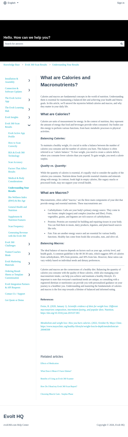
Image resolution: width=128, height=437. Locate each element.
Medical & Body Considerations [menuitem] (16, 180)
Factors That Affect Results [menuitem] (17, 170)
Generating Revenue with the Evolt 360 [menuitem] (18, 234)
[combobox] (61, 44)
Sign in (120, 3)
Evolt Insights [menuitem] (11, 117)
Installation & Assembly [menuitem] (11, 80)
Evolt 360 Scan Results (36, 64)
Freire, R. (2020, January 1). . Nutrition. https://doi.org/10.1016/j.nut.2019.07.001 (79, 309)
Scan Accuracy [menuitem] (15, 162)
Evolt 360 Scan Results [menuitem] (12, 125)
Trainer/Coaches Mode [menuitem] (13, 253)
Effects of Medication (50, 363)
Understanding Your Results (65, 64)
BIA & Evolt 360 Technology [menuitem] (16, 154)
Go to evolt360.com (111, 13)
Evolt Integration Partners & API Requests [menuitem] (17, 286)
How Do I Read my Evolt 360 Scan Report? (59, 386)
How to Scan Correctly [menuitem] (14, 144)
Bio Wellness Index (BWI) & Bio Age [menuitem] (17, 199)
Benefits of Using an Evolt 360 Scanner (57, 379)
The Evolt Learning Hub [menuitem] (14, 109)
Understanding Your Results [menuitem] (18, 189)
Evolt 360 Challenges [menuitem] (10, 244)
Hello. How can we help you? (27, 37)
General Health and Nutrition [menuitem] (17, 209)
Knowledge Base (12, 64)
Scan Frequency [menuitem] (16, 226)
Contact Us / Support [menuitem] (15, 293)
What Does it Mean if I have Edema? (56, 371)
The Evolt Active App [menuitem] (13, 100)
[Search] (121, 44)
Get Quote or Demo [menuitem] (14, 300)
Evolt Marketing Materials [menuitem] (13, 263)
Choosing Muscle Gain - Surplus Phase (57, 394)
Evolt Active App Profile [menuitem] (16, 135)
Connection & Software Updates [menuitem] (13, 90)
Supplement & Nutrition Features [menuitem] (17, 218)
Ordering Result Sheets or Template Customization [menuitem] (14, 274)
